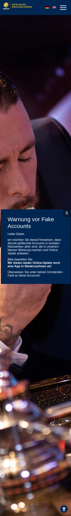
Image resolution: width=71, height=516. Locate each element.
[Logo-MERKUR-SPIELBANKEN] (26, 7)
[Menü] (61, 7)
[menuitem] (61, 7)
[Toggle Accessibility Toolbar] (64, 509)
